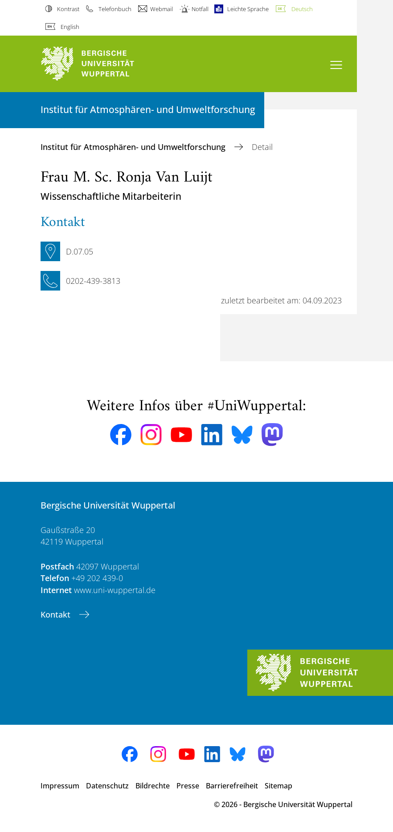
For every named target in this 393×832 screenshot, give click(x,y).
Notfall (200, 9)
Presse (187, 786)
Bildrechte (152, 786)
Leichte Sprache (248, 9)
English (70, 27)
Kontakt (57, 614)
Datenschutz (107, 786)
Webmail (161, 9)
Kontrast (68, 9)
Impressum (60, 786)
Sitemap (278, 786)
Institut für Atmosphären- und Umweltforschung (134, 146)
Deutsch (302, 9)
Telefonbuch (114, 9)
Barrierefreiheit (232, 786)
